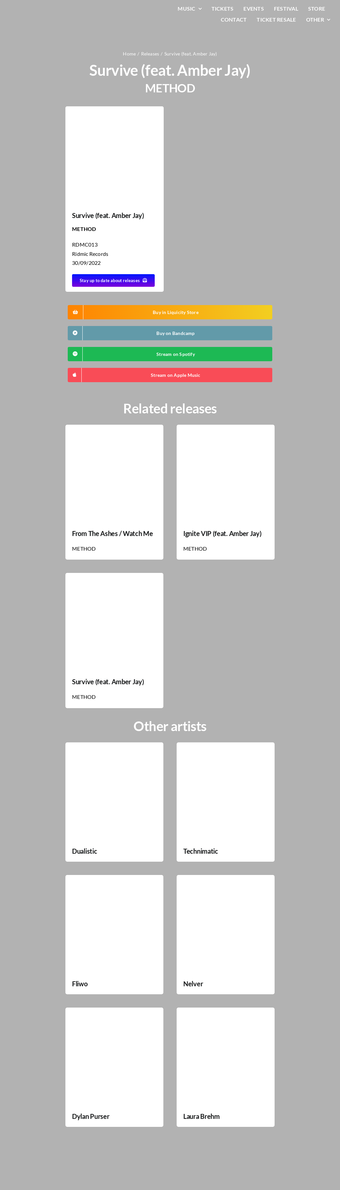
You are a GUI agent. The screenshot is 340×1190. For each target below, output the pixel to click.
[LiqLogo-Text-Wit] (31, 9)
